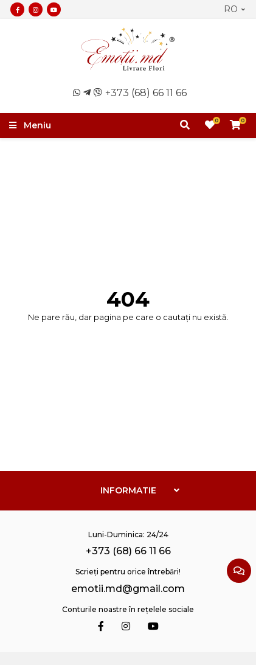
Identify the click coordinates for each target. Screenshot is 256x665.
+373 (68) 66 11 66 (146, 93)
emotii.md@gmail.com (128, 588)
